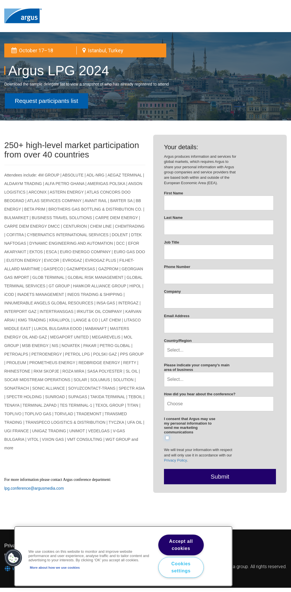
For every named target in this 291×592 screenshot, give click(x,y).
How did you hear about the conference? (199, 394)
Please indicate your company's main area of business (197, 367)
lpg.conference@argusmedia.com (34, 488)
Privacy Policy (175, 460)
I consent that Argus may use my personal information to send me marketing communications (189, 425)
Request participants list (46, 100)
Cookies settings (181, 567)
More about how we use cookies (55, 567)
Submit (220, 476)
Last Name (173, 217)
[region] (123, 556)
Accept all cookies (181, 545)
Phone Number (177, 267)
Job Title (171, 242)
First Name (173, 193)
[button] (13, 558)
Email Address (177, 316)
